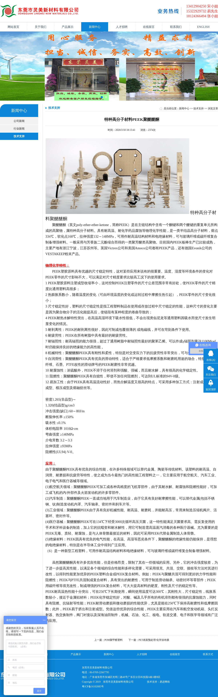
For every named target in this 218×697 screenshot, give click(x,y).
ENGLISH (203, 26)
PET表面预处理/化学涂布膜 (154, 640)
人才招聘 (122, 26)
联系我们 (176, 26)
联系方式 (208, 654)
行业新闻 (19, 128)
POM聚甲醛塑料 (113, 640)
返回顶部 (211, 389)
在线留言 (149, 26)
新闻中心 (94, 26)
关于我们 (40, 26)
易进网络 (165, 681)
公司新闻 (19, 121)
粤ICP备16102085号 (93, 686)
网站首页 (13, 26)
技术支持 (19, 136)
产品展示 (67, 26)
